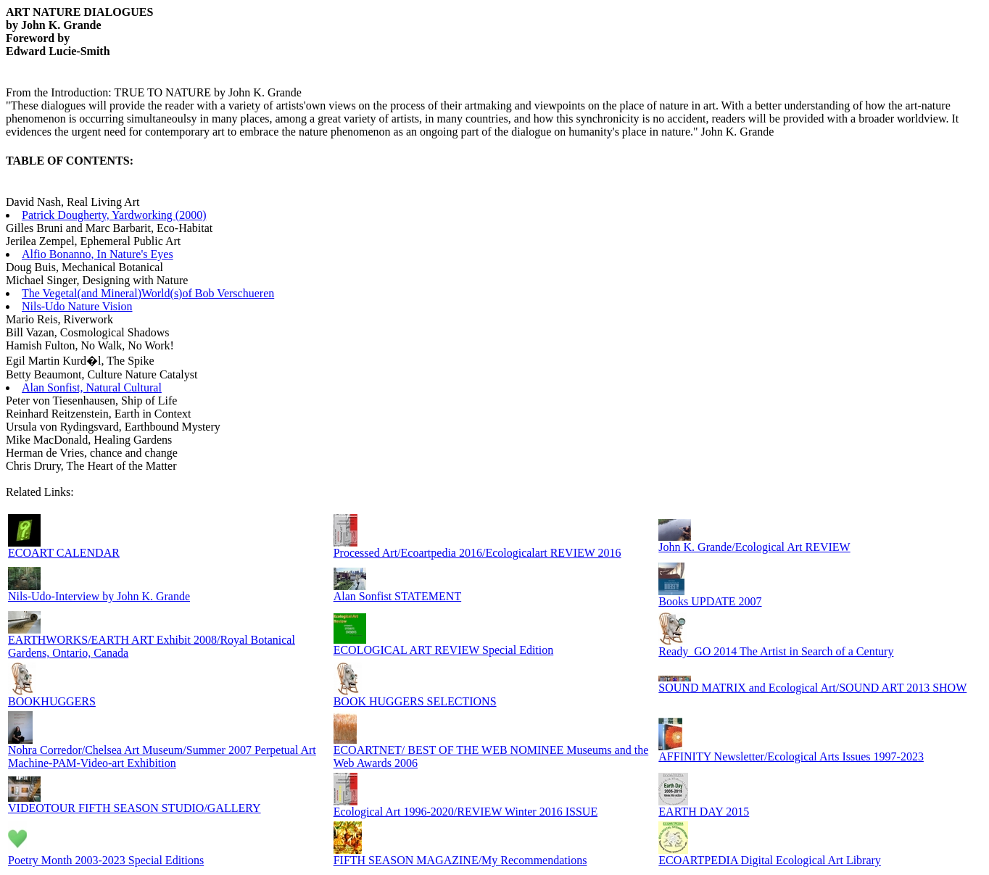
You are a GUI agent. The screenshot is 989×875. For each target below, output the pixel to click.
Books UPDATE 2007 (709, 601)
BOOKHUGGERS (52, 701)
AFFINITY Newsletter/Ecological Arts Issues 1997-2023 (791, 756)
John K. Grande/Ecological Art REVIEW (754, 547)
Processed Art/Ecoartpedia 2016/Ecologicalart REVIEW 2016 (477, 553)
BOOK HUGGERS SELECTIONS (415, 701)
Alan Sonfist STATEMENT (398, 596)
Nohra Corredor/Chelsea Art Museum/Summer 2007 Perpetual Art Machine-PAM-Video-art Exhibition (162, 756)
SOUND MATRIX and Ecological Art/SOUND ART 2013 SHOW (812, 687)
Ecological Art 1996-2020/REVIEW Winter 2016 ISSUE (466, 811)
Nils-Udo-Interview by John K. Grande (99, 596)
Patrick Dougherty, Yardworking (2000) (114, 215)
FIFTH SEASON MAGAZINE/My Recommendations (460, 860)
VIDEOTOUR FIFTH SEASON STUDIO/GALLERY (134, 808)
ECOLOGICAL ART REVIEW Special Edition (444, 650)
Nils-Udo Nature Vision (77, 306)
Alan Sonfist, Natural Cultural (92, 387)
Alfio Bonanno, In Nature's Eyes (97, 254)
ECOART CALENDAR (64, 553)
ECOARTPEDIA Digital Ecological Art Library (769, 860)
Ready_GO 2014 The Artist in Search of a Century (775, 651)
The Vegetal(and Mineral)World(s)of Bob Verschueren (148, 293)
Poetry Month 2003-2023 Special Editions (106, 860)
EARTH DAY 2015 (703, 811)
